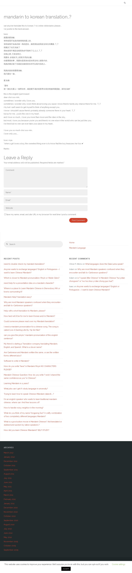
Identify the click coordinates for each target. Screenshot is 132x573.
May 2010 (8, 537)
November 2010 (11, 512)
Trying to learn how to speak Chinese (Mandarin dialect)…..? (29, 394)
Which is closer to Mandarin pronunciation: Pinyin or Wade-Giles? (31, 278)
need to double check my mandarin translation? (24, 264)
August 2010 (9, 524)
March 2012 (8, 453)
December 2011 (10, 461)
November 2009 (11, 542)
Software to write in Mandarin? (16, 361)
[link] (125, 3)
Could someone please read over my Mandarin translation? (29, 321)
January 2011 (9, 503)
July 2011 (7, 478)
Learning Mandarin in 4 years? (16, 383)
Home (72, 243)
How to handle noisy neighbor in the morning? (23, 408)
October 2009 (10, 546)
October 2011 (9, 465)
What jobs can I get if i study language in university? (26, 389)
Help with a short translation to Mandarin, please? (25, 311)
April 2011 (8, 491)
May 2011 (7, 487)
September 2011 (11, 470)
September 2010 (11, 520)
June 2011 (8, 482)
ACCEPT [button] (66, 569)
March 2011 (8, 495)
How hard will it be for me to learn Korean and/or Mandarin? (29, 316)
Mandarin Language (77, 248)
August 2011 (9, 474)
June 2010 (8, 533)
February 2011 (10, 499)
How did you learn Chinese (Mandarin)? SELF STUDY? (26, 430)
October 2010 (10, 516)
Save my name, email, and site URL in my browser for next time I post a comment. (40, 214)
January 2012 (9, 457)
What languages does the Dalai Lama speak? (104, 264)
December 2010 (11, 508)
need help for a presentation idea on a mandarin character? (29, 283)
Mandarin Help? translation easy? (18, 297)
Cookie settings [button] (118, 564)
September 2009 (11, 550)
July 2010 (8, 529)
